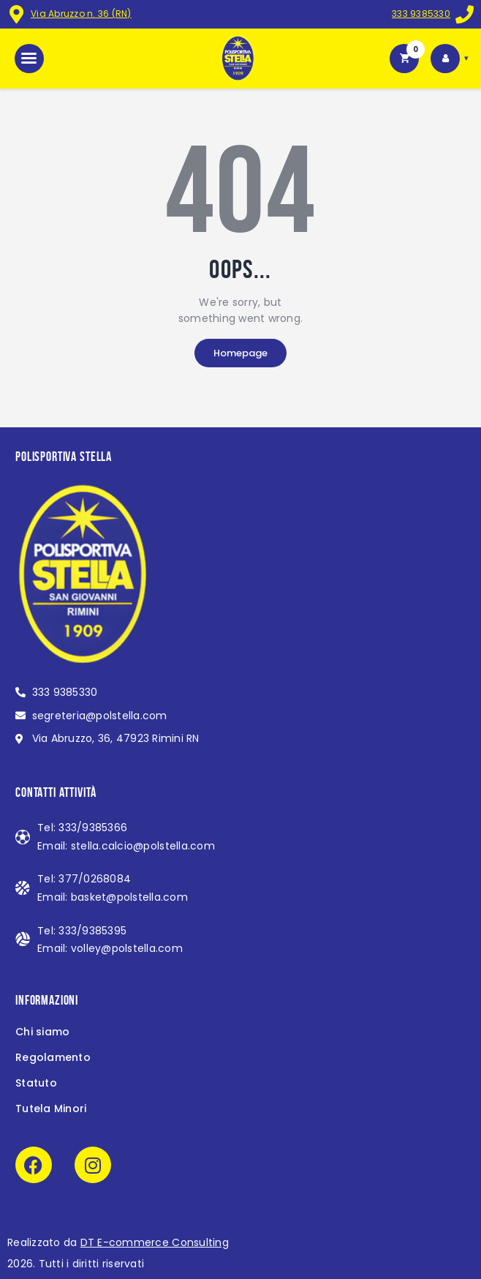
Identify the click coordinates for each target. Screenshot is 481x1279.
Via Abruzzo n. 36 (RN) (81, 13)
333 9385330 (421, 13)
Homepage (240, 353)
